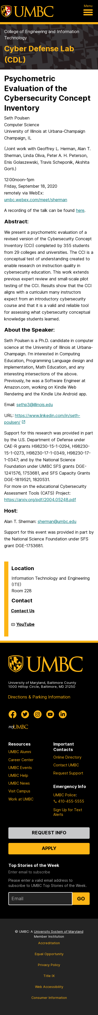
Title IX (49, 976)
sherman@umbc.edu (57, 521)
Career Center (20, 760)
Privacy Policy (49, 965)
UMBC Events (20, 767)
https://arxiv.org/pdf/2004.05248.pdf (40, 499)
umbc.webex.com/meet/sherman (35, 199)
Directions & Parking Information (39, 696)
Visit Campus (19, 791)
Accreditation (49, 943)
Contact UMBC (66, 765)
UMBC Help (18, 775)
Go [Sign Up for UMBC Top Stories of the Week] (81, 899)
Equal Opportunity (49, 954)
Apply (49, 848)
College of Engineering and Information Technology (41, 34)
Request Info (49, 832)
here (80, 210)
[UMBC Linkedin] (62, 714)
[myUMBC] (18, 727)
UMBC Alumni (19, 751)
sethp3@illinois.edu (34, 404)
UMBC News (19, 783)
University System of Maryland (58, 932)
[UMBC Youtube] (50, 714)
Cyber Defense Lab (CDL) (39, 54)
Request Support (68, 773)
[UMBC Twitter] (25, 714)
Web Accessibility (49, 987)
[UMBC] (27, 11)
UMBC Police (64, 795)
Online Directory (67, 757)
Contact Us (22, 610)
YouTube (25, 626)
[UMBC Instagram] (37, 714)
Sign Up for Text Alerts (67, 812)
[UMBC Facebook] (12, 714)
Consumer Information (49, 998)
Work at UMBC (20, 799)
